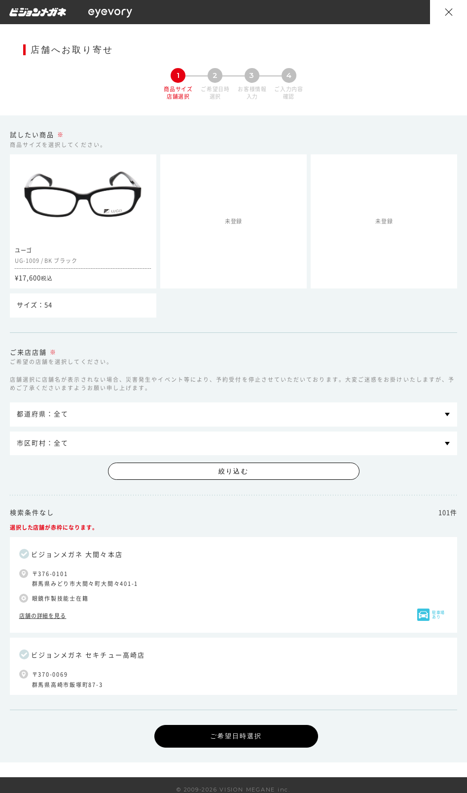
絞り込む (233, 471)
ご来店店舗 (28, 352)
